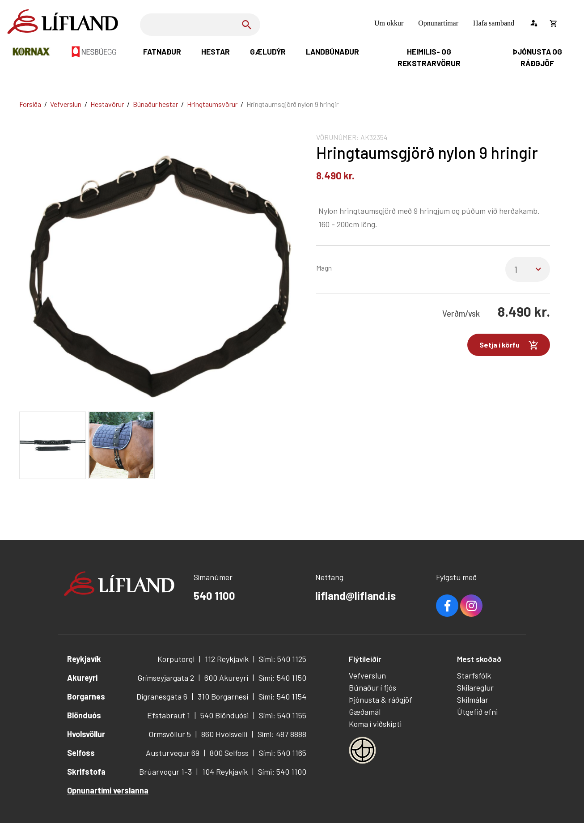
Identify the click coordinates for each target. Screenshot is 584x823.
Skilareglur (475, 687)
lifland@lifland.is (355, 595)
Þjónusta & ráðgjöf (380, 699)
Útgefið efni (477, 712)
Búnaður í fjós (372, 687)
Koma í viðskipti (375, 724)
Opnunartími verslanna (107, 790)
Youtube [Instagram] (471, 605)
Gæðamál (365, 712)
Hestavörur (107, 104)
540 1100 (214, 595)
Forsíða (30, 104)
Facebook (447, 605)
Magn (324, 267)
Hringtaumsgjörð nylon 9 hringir (292, 104)
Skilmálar (472, 699)
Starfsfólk (474, 675)
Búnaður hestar (155, 104)
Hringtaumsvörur (212, 104)
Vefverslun (65, 104)
